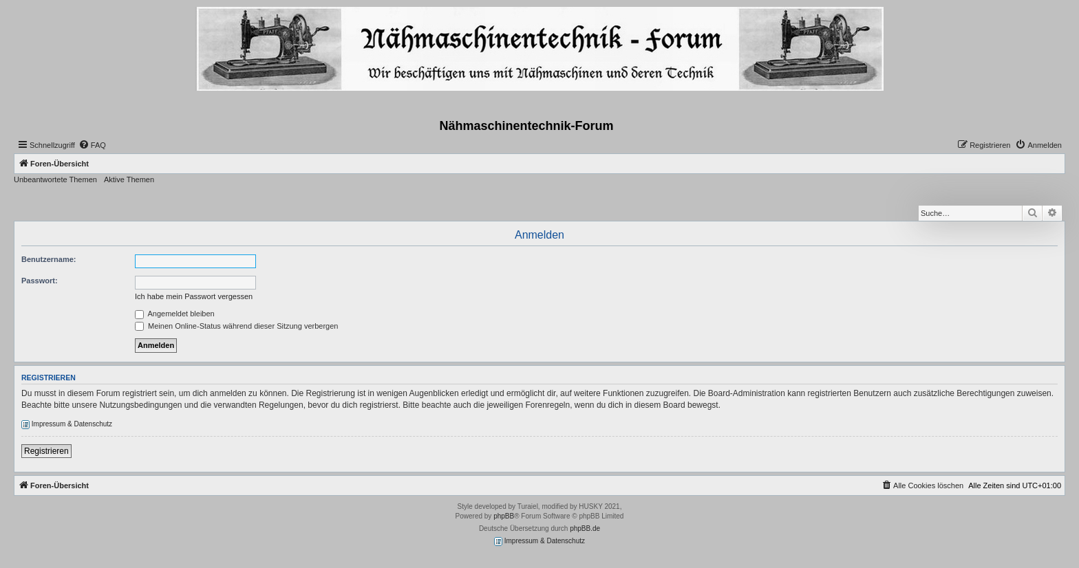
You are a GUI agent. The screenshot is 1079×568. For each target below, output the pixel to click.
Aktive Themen (129, 179)
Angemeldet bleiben (175, 313)
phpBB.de (585, 528)
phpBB (503, 516)
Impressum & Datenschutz (66, 424)
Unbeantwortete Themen (55, 179)
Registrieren (46, 451)
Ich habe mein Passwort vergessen (194, 296)
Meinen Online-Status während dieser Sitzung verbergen (236, 326)
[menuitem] (92, 145)
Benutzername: (48, 259)
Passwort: (39, 280)
